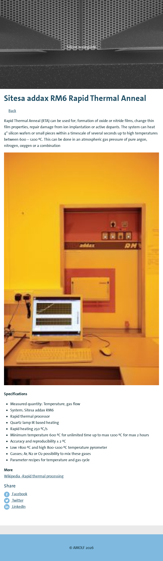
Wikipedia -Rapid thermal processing (34, 476)
